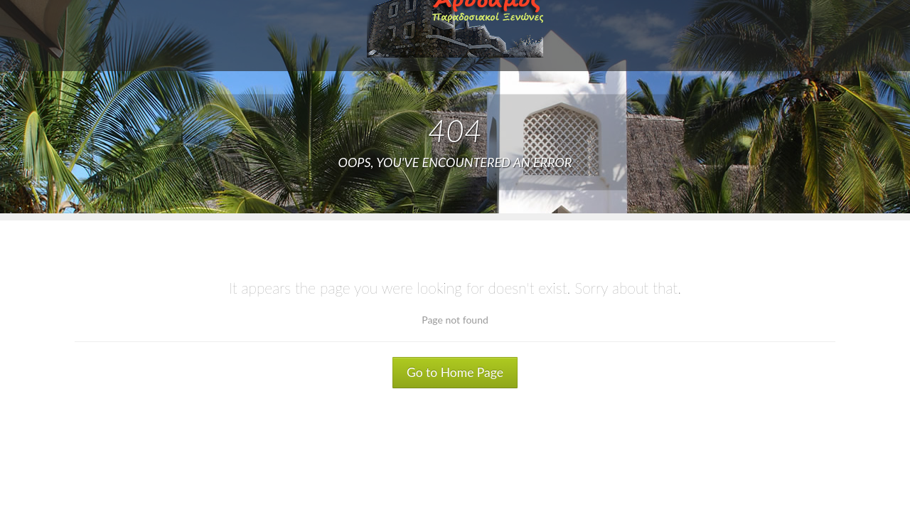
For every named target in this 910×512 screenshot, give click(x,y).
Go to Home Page (455, 372)
